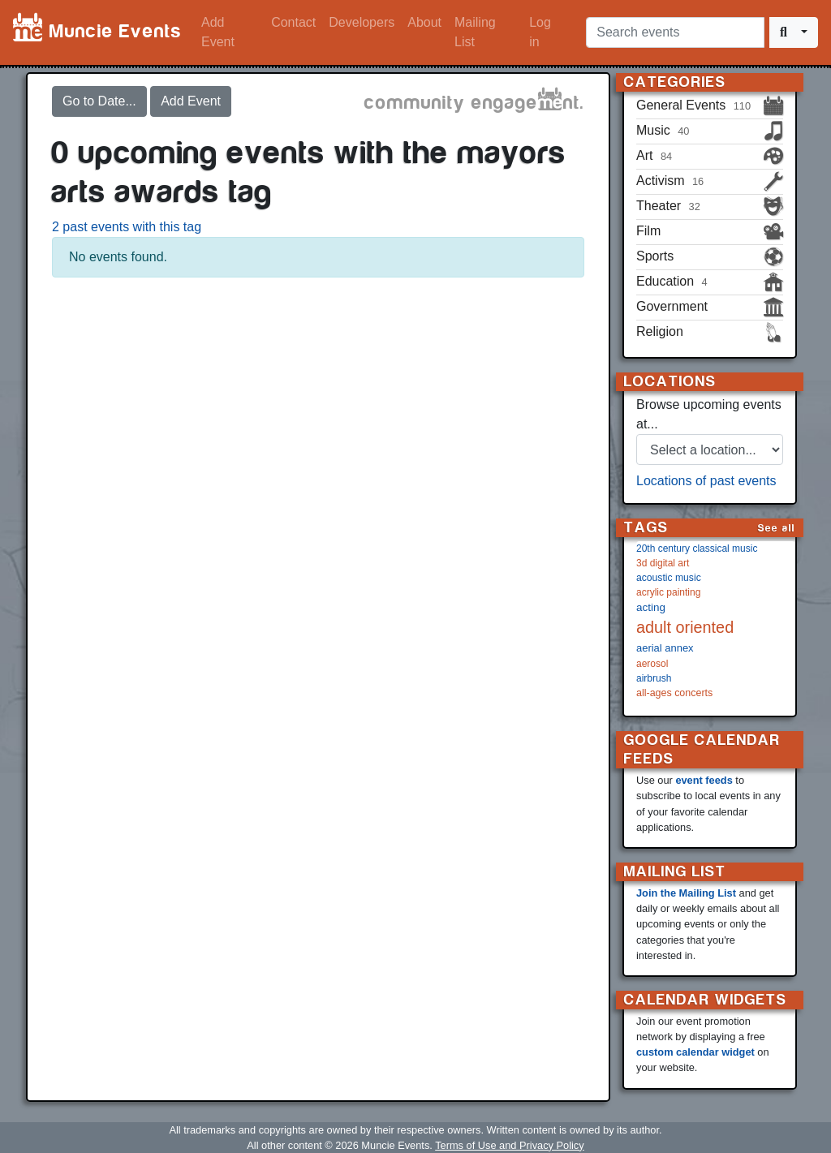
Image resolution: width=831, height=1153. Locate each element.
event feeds (703, 780)
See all (776, 528)
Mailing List (475, 32)
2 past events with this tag (126, 227)
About (424, 22)
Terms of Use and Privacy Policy (509, 1145)
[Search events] (675, 32)
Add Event (218, 32)
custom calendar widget (695, 1052)
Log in (540, 32)
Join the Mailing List (686, 893)
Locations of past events (706, 481)
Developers (361, 22)
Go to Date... (99, 101)
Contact (293, 22)
